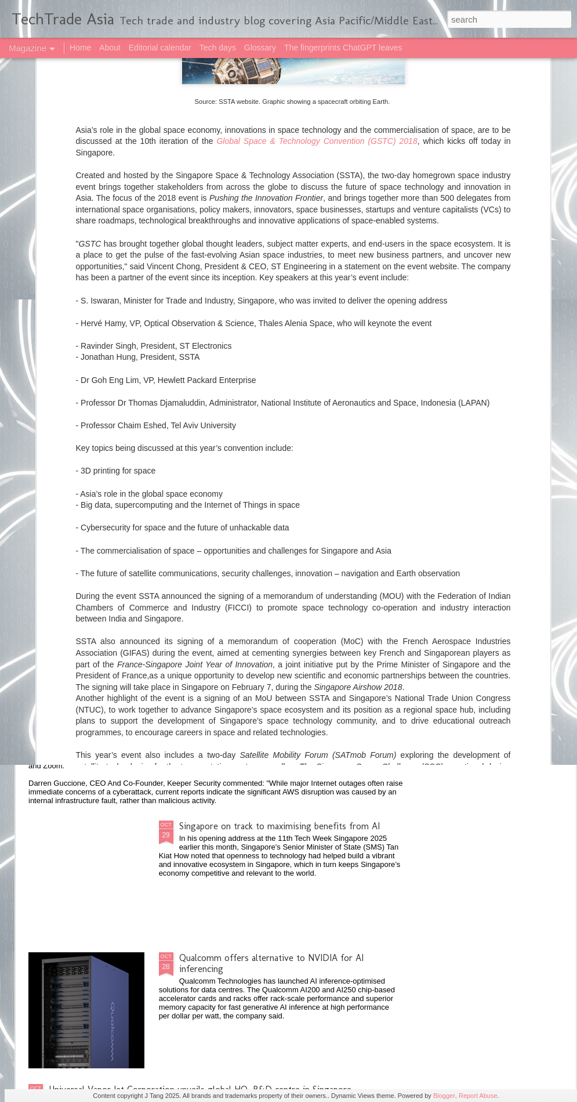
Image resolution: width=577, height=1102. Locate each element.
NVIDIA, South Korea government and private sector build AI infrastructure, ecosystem (283, 511)
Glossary (260, 47)
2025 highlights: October (98, 727)
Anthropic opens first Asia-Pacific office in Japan (144, 637)
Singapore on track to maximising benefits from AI (279, 826)
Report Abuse (478, 1095)
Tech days (217, 47)
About (110, 47)
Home (80, 47)
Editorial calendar (160, 47)
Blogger (444, 1095)
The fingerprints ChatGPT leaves (343, 47)
